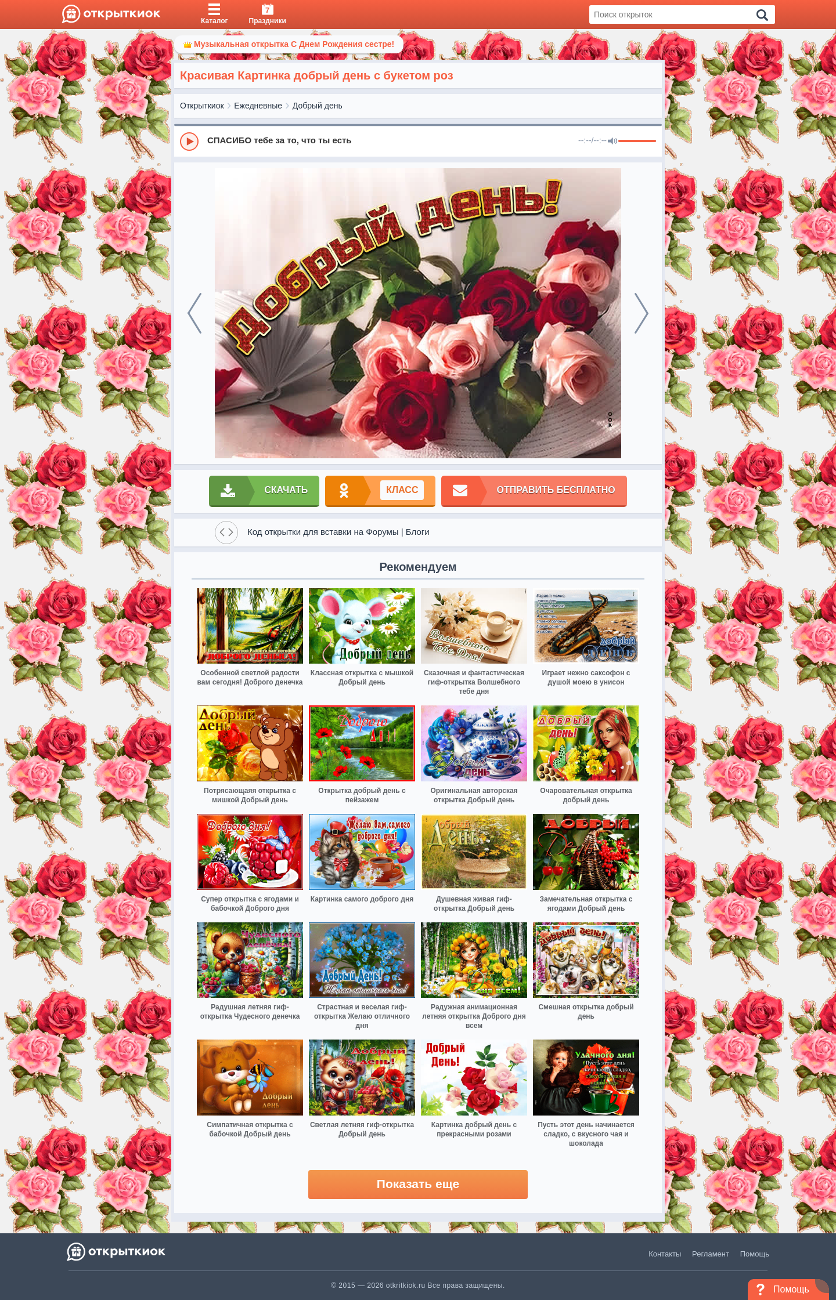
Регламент (710, 1254)
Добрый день (318, 105)
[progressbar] (637, 141)
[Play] (189, 141)
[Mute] (612, 141)
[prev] (194, 313)
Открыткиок (202, 105)
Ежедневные (258, 105)
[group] (418, 141)
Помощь (754, 1254)
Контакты (664, 1254)
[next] (641, 313)
